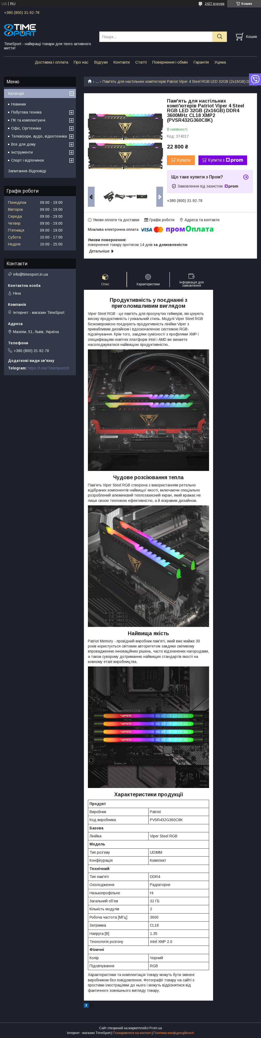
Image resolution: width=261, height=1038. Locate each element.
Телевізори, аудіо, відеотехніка (39, 136)
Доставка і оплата (51, 62)
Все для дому (23, 144)
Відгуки (101, 62)
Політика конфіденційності (173, 1033)
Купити (183, 160)
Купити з (225, 160)
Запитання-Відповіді (27, 171)
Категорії (16, 93)
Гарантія (201, 62)
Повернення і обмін (170, 62)
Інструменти (22, 152)
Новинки (18, 104)
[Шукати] (219, 37)
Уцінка (220, 62)
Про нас (81, 62)
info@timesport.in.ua (30, 274)
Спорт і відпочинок (27, 160)
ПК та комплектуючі (28, 120)
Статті (141, 62)
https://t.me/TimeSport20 (48, 368)
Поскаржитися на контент (132, 1033)
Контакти (121, 62)
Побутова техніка (26, 112)
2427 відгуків (215, 4)
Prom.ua (155, 1028)
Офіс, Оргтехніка (26, 128)
